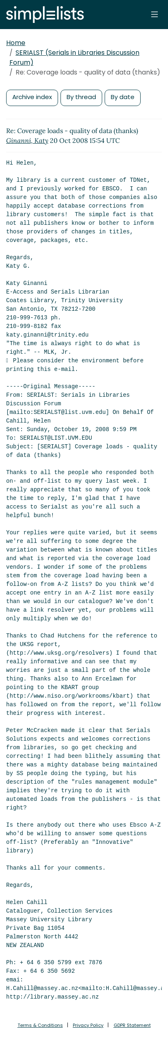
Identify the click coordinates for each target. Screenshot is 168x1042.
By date (122, 97)
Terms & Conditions (40, 1025)
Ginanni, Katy (27, 140)
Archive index (32, 97)
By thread (81, 97)
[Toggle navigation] (154, 14)
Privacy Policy (88, 1025)
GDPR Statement (132, 1025)
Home (15, 42)
